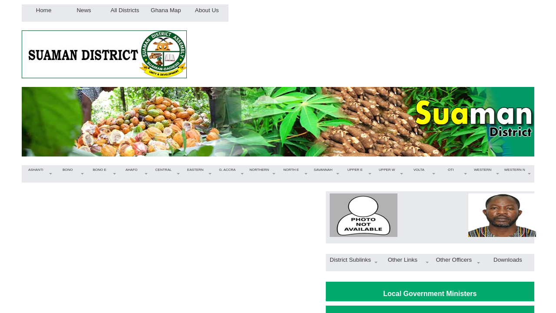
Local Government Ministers (430, 293)
